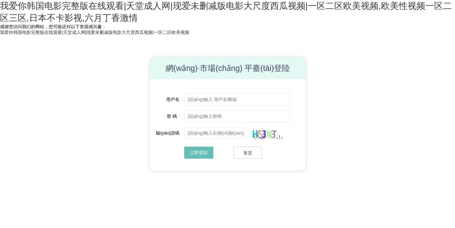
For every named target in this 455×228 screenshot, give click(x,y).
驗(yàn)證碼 (167, 133)
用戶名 (172, 99)
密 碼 (173, 116)
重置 (247, 152)
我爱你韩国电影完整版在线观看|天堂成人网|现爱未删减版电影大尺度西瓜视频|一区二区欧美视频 (94, 32)
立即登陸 (199, 152)
